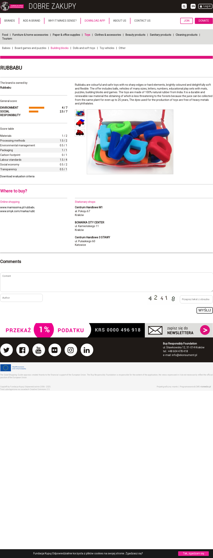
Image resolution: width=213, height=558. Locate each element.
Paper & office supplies (66, 34)
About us (119, 20)
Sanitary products (160, 34)
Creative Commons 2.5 (40, 389)
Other (122, 48)
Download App (95, 20)
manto (175, 387)
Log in (207, 6)
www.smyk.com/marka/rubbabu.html (23, 211)
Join (186, 20)
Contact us (142, 20)
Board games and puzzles (30, 48)
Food (5, 34)
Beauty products (135, 34)
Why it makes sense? (62, 20)
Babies (6, 48)
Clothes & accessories (108, 34)
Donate (204, 20)
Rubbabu (11, 68)
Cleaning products (186, 34)
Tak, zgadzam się (193, 553)
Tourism (7, 38)
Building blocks (60, 48)
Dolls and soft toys (84, 48)
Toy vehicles (107, 48)
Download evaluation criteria (17, 176)
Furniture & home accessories (30, 34)
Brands (9, 20)
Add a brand (31, 20)
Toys (87, 34)
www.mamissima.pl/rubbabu (17, 207)
